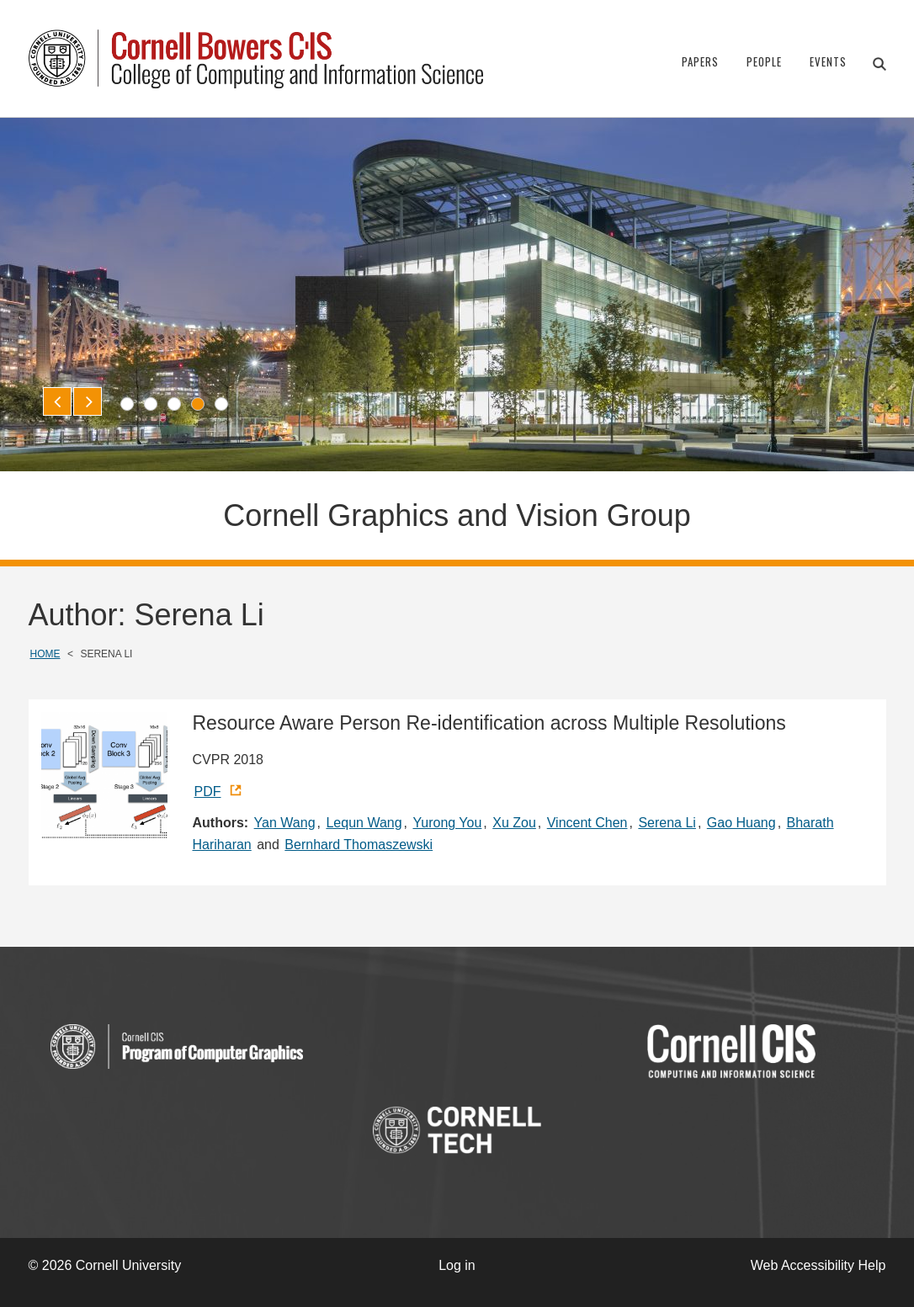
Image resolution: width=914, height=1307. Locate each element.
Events (828, 61)
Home (45, 654)
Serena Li (667, 823)
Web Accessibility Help (818, 1265)
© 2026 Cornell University (105, 1265)
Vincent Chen (587, 823)
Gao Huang (741, 823)
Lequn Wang (363, 823)
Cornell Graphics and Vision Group (457, 515)
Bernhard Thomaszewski (358, 844)
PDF (207, 791)
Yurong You (446, 823)
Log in (457, 1265)
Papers (700, 61)
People (764, 61)
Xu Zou (514, 823)
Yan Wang (285, 823)
